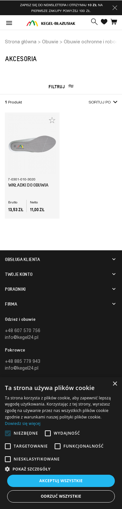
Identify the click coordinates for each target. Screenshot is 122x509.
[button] (115, 7)
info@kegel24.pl (21, 337)
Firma (11, 304)
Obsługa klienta (22, 259)
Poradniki (15, 289)
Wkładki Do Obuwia (28, 185)
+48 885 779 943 (22, 361)
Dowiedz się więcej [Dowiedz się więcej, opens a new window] (23, 423)
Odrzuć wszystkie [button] (61, 496)
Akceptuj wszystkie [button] (61, 480)
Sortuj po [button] (102, 102)
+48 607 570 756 (22, 330)
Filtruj (61, 86)
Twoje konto (18, 274)
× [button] (114, 384)
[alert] (61, 443)
